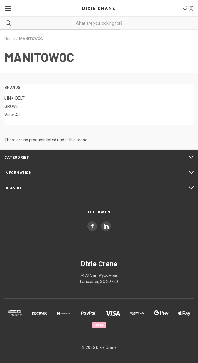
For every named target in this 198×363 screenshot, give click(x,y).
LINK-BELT (14, 98)
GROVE (11, 106)
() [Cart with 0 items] (188, 8)
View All (12, 115)
